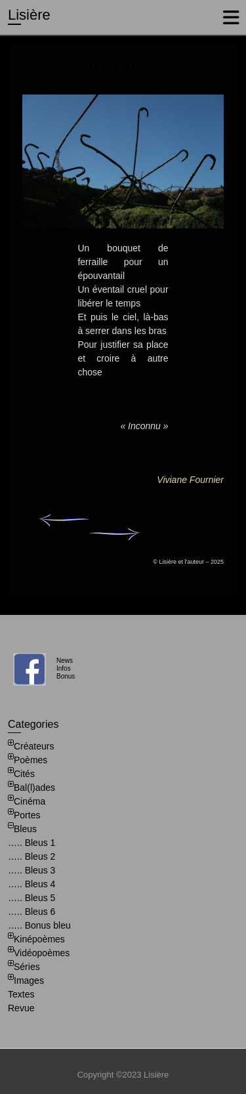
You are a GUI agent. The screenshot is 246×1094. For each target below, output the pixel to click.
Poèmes (30, 760)
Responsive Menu (230, 17)
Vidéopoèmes (42, 953)
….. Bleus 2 (31, 856)
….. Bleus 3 (31, 870)
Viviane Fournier (190, 479)
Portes (27, 815)
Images (29, 980)
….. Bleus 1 (31, 842)
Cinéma (29, 801)
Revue (21, 1008)
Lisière (29, 15)
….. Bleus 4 (31, 884)
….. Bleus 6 (31, 911)
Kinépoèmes (39, 939)
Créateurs (34, 746)
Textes (21, 994)
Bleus (25, 829)
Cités (24, 773)
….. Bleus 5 (31, 898)
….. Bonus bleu (39, 925)
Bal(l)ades (34, 787)
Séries (27, 966)
